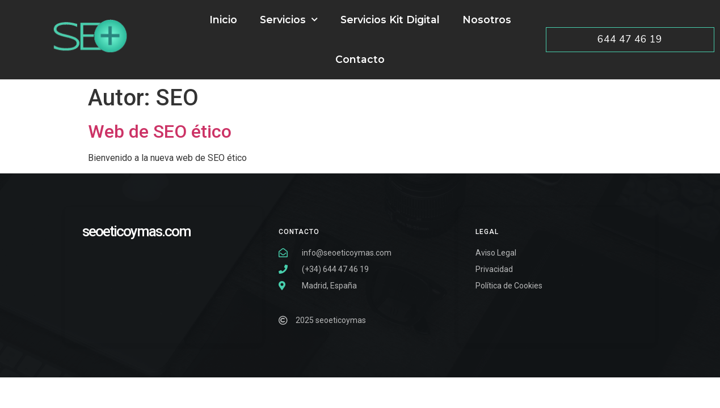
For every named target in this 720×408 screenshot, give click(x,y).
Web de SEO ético (159, 131)
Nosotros (486, 20)
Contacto (360, 59)
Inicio (223, 20)
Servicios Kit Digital (390, 20)
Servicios (289, 20)
